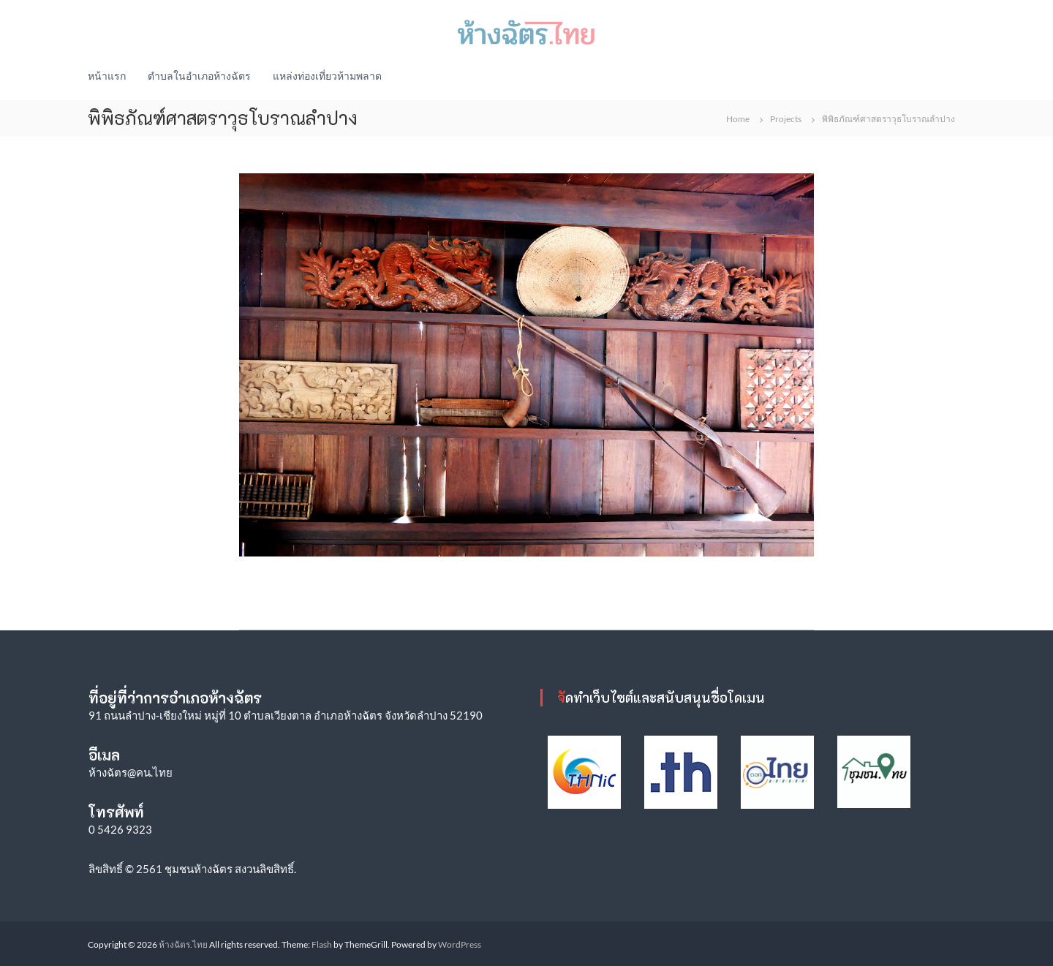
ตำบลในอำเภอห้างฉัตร (199, 75)
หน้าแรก (107, 75)
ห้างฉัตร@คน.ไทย (130, 772)
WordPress (459, 944)
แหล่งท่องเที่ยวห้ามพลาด (327, 75)
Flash (322, 944)
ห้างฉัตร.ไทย (183, 944)
